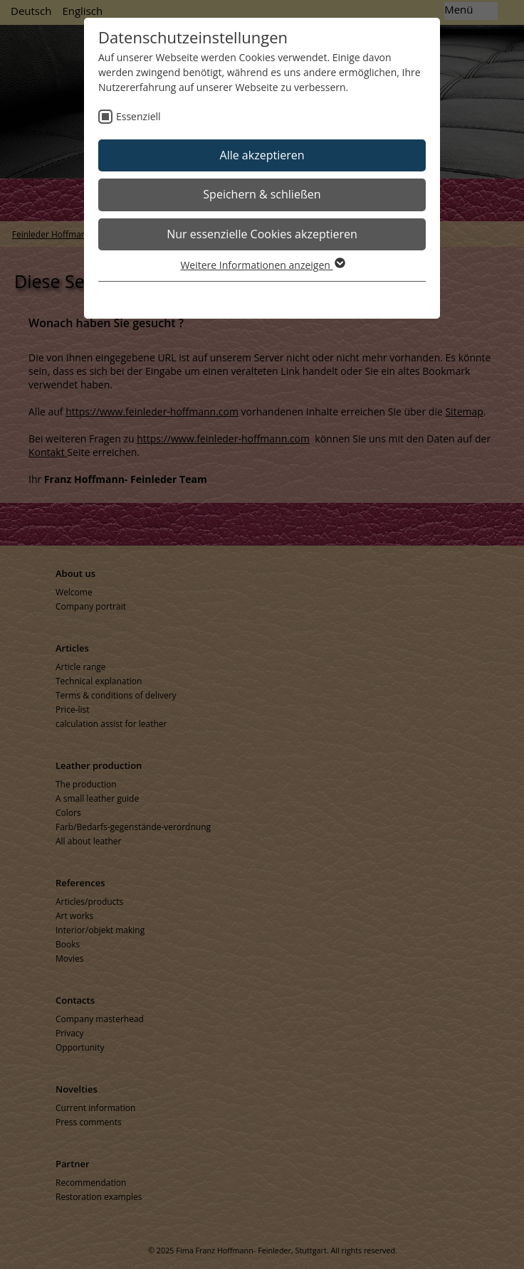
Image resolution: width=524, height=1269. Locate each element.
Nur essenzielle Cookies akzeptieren (262, 234)
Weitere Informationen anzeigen (261, 265)
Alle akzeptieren (262, 155)
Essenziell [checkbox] (138, 116)
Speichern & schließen (261, 194)
